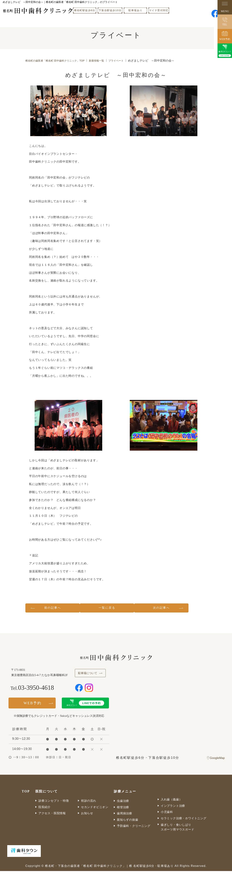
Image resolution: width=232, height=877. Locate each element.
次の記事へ (177, 608)
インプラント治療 (173, 811)
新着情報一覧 (106, 60)
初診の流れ (88, 806)
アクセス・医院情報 (52, 819)
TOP (26, 797)
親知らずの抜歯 (127, 825)
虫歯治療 (123, 806)
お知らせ (87, 819)
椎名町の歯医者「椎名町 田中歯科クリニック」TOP (59, 60)
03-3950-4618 (36, 694)
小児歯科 (167, 817)
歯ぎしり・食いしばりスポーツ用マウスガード (177, 833)
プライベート (127, 60)
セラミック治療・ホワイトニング (183, 824)
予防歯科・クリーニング (133, 831)
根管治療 (123, 813)
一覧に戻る (115, 608)
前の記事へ (54, 608)
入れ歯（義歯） (171, 805)
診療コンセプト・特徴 (53, 806)
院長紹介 (44, 812)
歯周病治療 (124, 819)
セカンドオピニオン (94, 812)
